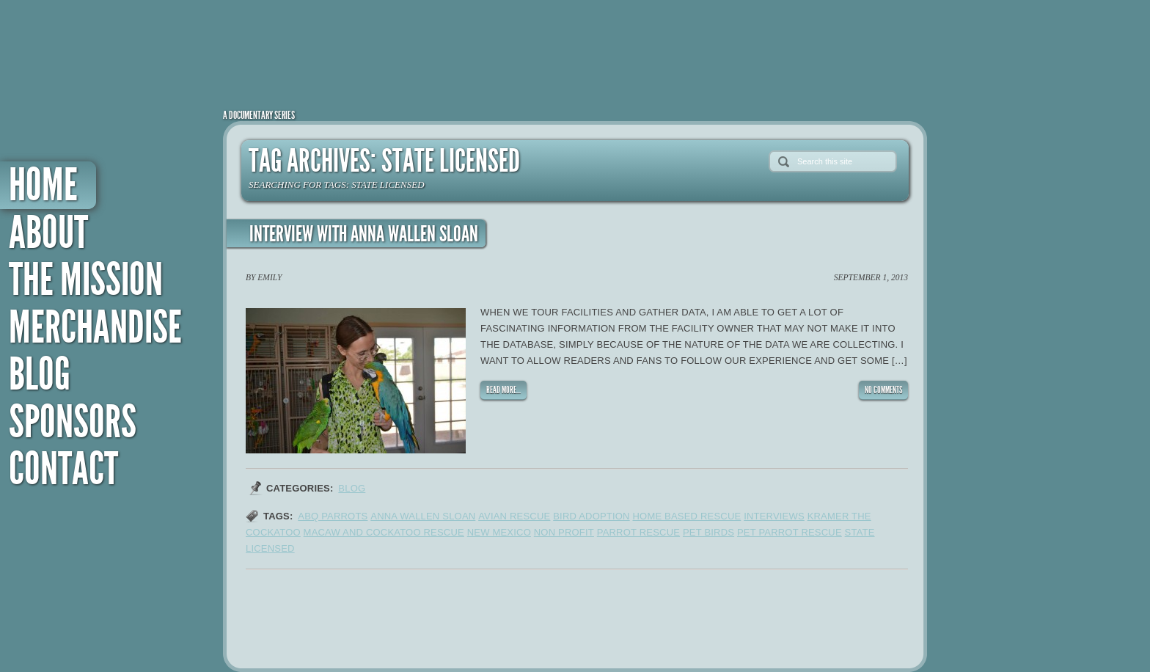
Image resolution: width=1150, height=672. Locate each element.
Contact (63, 469)
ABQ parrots (332, 516)
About (48, 233)
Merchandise (95, 327)
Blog (39, 374)
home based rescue (686, 516)
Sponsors (72, 422)
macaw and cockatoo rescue (384, 532)
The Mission (86, 280)
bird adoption (591, 516)
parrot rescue (638, 532)
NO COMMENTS (883, 389)
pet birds (708, 532)
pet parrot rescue (789, 532)
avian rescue (514, 516)
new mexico (499, 532)
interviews (774, 516)
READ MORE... (503, 389)
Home (43, 185)
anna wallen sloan (422, 516)
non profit (564, 532)
